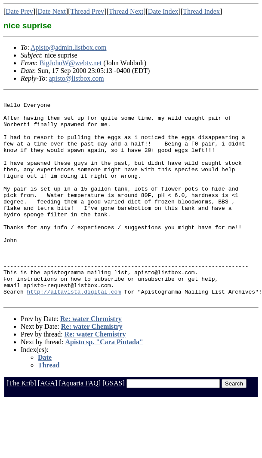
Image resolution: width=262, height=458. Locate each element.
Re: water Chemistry (91, 360)
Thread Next (126, 11)
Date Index (163, 11)
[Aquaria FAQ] (80, 424)
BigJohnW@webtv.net (70, 63)
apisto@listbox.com (76, 78)
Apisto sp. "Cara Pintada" (104, 383)
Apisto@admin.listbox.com (69, 47)
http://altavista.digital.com (74, 331)
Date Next (52, 11)
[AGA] (47, 424)
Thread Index (201, 11)
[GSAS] (113, 424)
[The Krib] (21, 424)
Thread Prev (87, 11)
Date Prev (19, 11)
